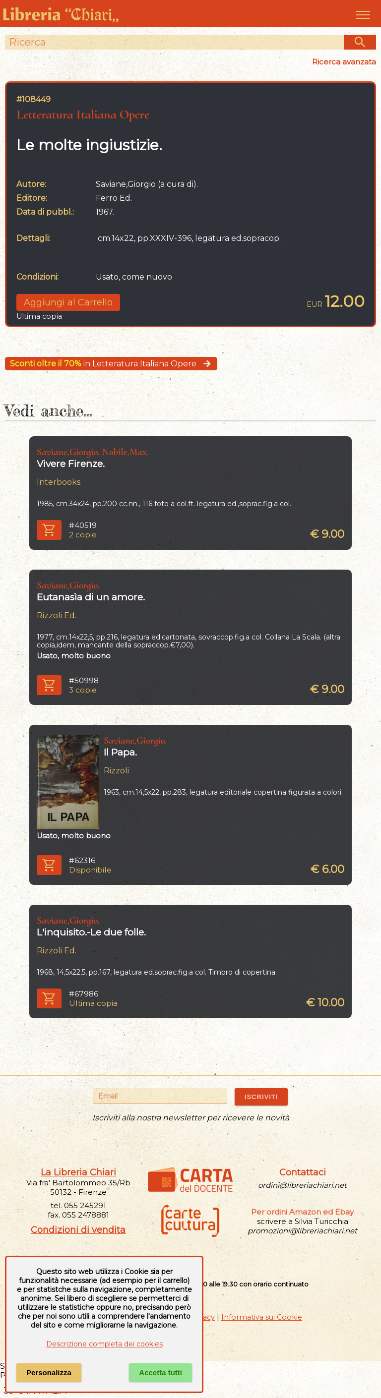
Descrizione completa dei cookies (104, 1344)
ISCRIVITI (261, 1097)
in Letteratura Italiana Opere (111, 363)
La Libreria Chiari (78, 1172)
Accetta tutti (160, 1372)
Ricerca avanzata (344, 61)
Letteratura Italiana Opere (82, 114)
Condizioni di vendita (78, 1229)
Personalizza (48, 1372)
